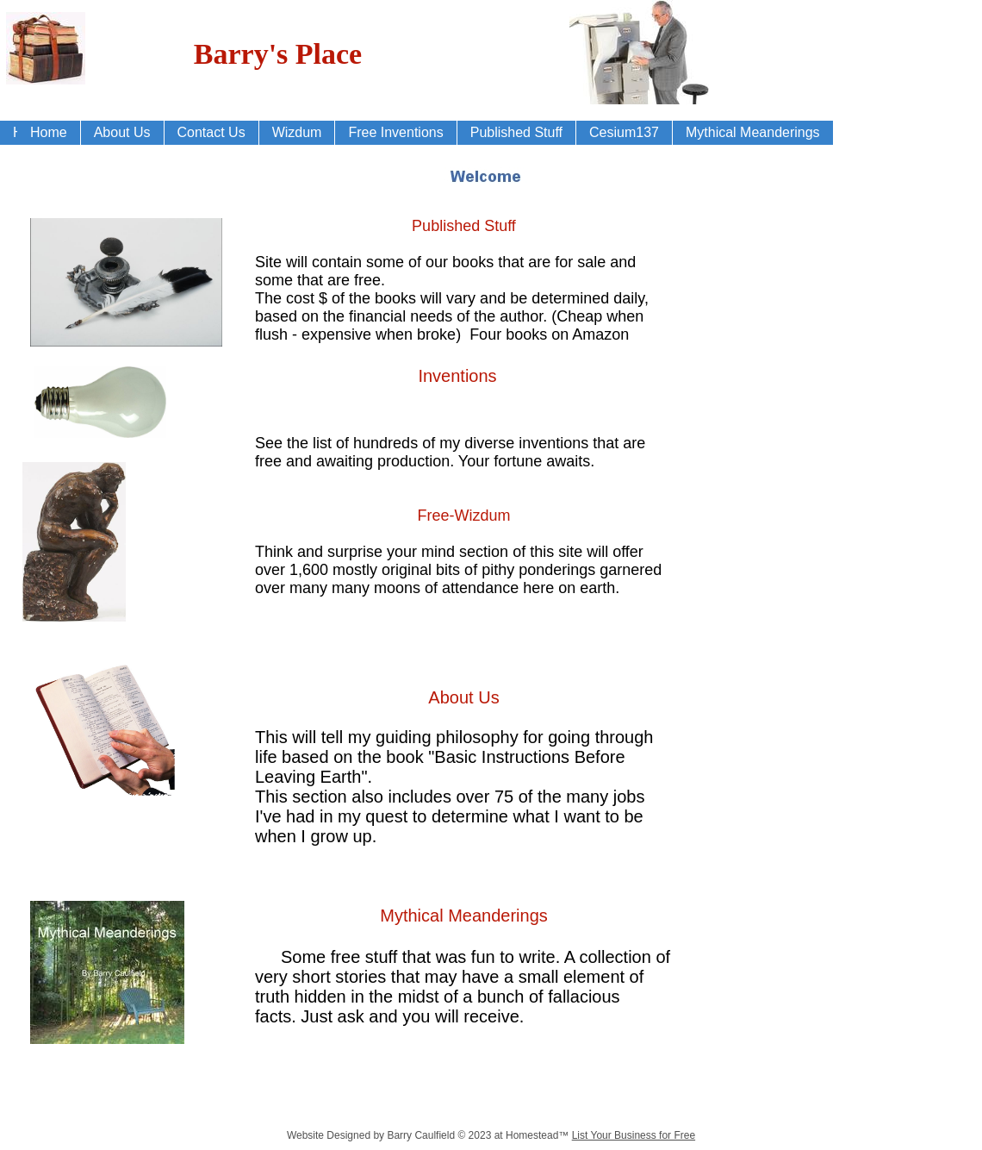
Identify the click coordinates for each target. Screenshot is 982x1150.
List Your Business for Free (633, 1135)
